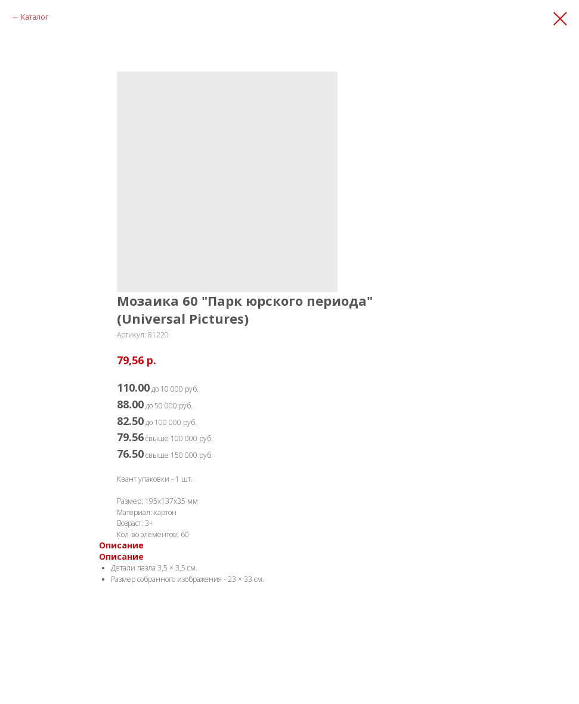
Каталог (34, 17)
